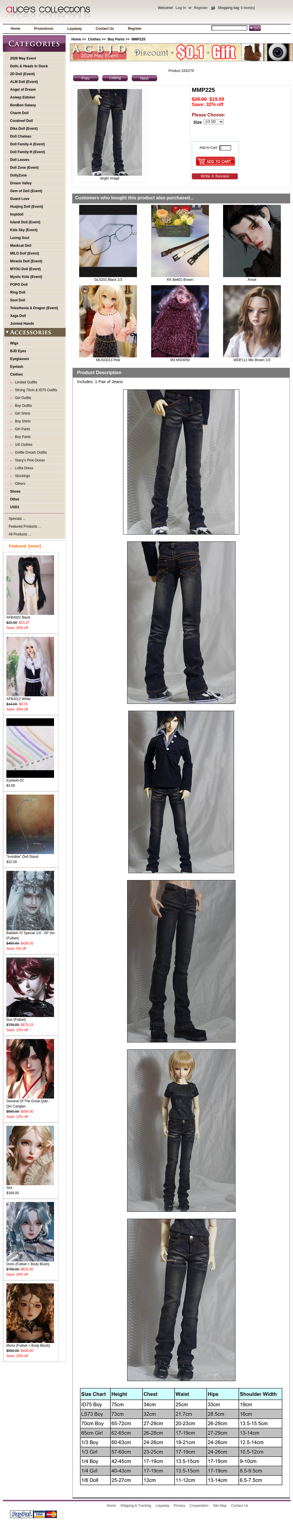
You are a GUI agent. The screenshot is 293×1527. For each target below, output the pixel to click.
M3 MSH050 (180, 360)
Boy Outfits (22, 406)
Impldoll (16, 214)
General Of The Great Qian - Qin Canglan (30, 1101)
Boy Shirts (22, 421)
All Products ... (20, 534)
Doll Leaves (19, 160)
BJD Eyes (18, 351)
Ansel (252, 280)
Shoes (15, 491)
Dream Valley (21, 183)
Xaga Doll (18, 316)
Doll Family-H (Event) (27, 152)
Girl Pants (21, 429)
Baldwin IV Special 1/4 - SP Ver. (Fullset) (30, 933)
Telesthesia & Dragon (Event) (34, 308)
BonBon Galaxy (23, 105)
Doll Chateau (20, 136)
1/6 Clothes (22, 445)
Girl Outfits (22, 398)
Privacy (179, 1506)
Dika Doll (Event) (24, 129)
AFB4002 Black (30, 615)
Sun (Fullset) (30, 1018)
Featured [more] (25, 546)
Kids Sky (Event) (24, 230)
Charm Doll (19, 113)
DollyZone (18, 175)
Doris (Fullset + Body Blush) (30, 1262)
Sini (30, 1186)
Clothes (94, 39)
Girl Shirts (21, 413)
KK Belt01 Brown (180, 280)
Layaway (74, 29)
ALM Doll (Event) (24, 82)
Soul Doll (17, 300)
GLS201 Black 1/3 (108, 280)
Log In (180, 8)
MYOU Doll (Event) (25, 269)
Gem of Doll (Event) (26, 191)
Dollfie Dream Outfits (30, 452)
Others (19, 484)
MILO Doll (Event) (24, 253)
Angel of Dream (23, 90)
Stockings (21, 476)
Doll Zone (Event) (24, 168)
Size (197, 122)
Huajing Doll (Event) (26, 207)
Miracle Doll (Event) (26, 261)
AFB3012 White (30, 697)
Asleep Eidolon (22, 97)
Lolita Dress (23, 468)
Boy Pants (116, 39)
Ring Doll (17, 292)
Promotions (43, 29)
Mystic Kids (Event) (26, 277)
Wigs (14, 343)
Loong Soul (19, 238)
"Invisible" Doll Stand (30, 855)
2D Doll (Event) (22, 74)
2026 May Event (23, 58)
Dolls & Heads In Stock (29, 66)
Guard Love (19, 199)
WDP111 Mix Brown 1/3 (251, 360)
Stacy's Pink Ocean (29, 460)
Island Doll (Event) (25, 222)
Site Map (220, 1506)
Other (14, 499)
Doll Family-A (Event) (27, 144)
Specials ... (17, 519)
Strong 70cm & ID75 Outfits (35, 390)
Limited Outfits (25, 382)
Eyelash (16, 367)
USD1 (14, 507)
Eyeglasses (19, 359)
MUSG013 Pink (108, 360)
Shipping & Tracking (135, 1506)
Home (15, 29)
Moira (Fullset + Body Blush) (30, 1344)
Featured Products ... (25, 526)
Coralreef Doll (21, 121)
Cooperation (199, 1506)
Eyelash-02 (30, 778)
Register (201, 8)
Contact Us (105, 29)
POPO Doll (19, 285)
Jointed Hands (22, 324)
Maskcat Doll (20, 246)
